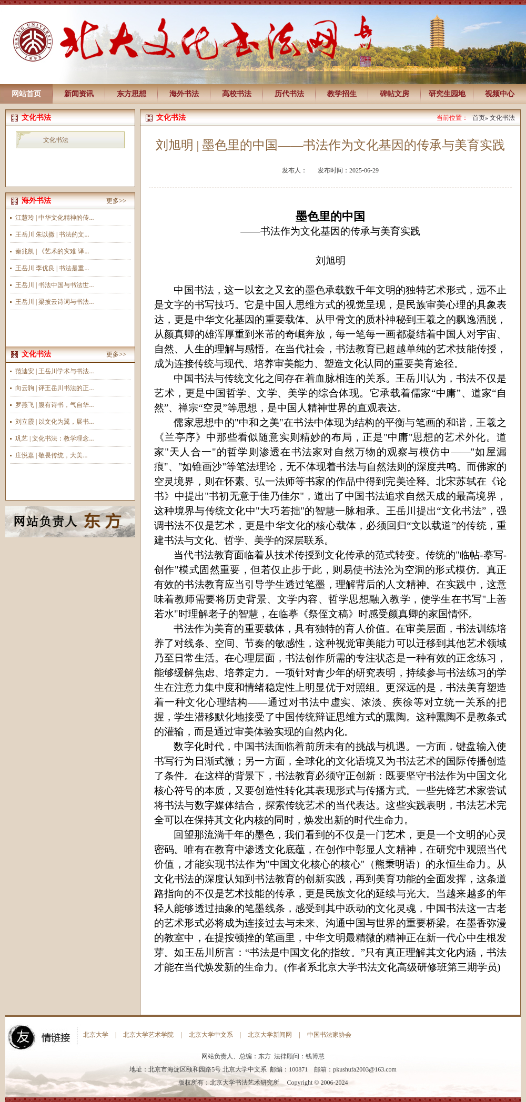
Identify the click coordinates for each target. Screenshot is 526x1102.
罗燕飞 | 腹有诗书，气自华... (54, 405)
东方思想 (131, 94)
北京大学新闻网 (270, 1034)
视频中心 (499, 94)
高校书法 (236, 94)
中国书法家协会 (329, 1034)
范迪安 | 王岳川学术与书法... (54, 371)
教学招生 (342, 94)
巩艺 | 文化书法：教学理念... (54, 438)
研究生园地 (447, 94)
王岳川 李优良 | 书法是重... (52, 268)
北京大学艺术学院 (148, 1034)
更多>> (116, 201)
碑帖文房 (394, 94)
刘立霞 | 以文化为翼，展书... (54, 421)
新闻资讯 (79, 94)
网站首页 (26, 94)
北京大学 (95, 1034)
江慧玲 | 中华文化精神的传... (54, 217)
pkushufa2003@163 (358, 1069)
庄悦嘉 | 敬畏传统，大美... (51, 455)
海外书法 (184, 94)
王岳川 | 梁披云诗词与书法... (54, 301)
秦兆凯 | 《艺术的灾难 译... (52, 251)
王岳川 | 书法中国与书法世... (54, 285)
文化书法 (55, 140)
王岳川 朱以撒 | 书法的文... (52, 234)
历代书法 (289, 94)
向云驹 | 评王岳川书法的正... (54, 388)
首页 (478, 117)
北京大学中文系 (211, 1034)
